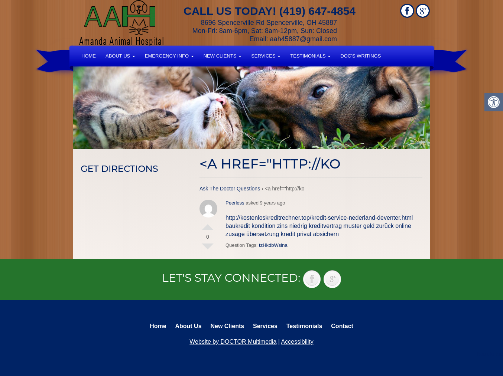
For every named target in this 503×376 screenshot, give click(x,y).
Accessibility (297, 342)
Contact (342, 326)
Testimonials (310, 56)
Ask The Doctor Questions (229, 189)
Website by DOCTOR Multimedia (232, 342)
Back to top (490, 354)
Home (88, 56)
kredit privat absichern (310, 234)
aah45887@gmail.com (303, 39)
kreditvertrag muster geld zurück (351, 226)
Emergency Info (169, 56)
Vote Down (208, 249)
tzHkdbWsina (273, 245)
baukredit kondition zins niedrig (266, 226)
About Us (120, 56)
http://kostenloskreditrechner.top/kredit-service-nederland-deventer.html (319, 218)
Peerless (234, 203)
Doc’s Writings (360, 56)
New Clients (222, 56)
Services (265, 56)
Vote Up (208, 224)
